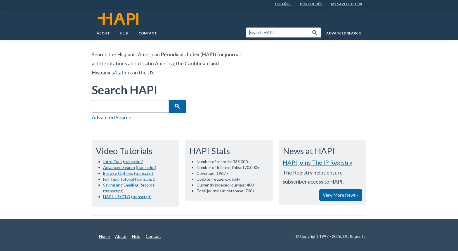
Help (124, 33)
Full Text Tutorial (118, 179)
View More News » (341, 195)
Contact (147, 33)
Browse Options (118, 173)
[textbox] (277, 32)
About (103, 33)
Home (104, 236)
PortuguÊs (311, 4)
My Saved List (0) (346, 4)
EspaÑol (283, 4)
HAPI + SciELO (116, 196)
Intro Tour (112, 161)
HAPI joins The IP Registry (317, 162)
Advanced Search (343, 33)
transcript (133, 161)
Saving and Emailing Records (129, 184)
